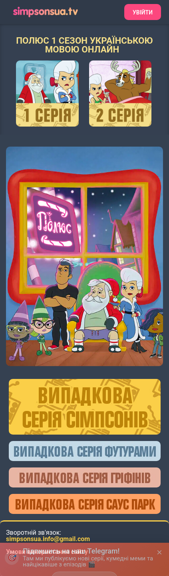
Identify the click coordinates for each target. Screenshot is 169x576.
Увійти (143, 12)
